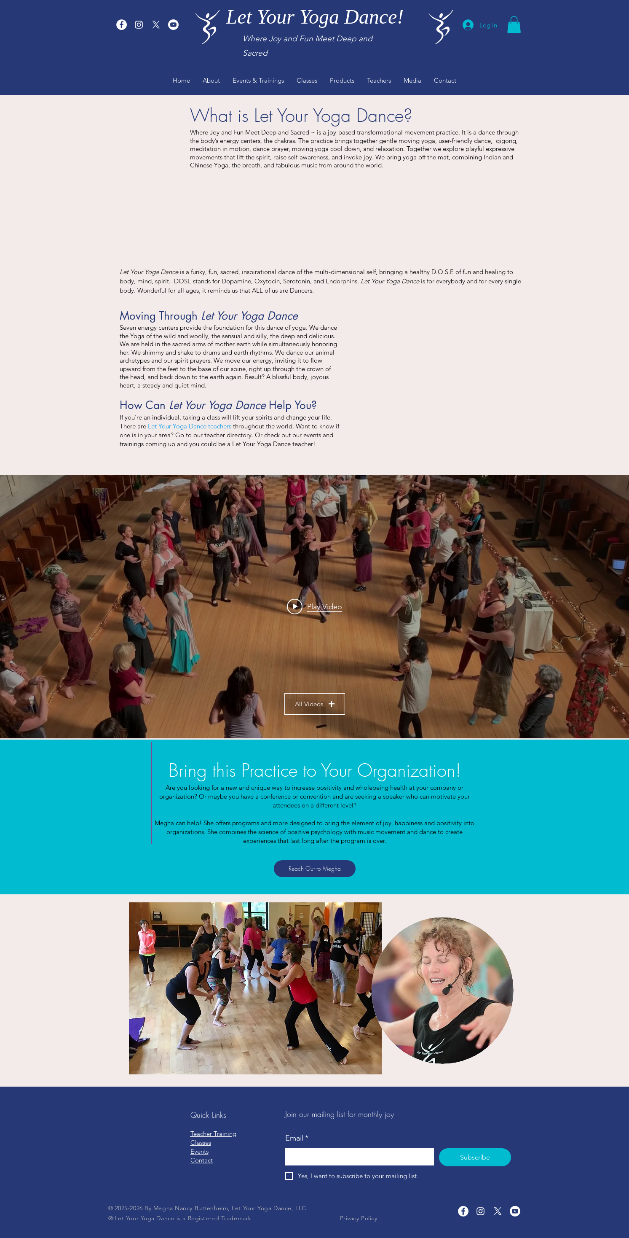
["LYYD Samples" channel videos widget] (314, 606)
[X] (156, 24)
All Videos (315, 704)
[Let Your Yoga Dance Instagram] (139, 24)
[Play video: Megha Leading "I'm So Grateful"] (314, 606)
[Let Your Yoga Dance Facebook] (121, 24)
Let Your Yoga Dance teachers (189, 426)
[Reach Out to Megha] (315, 868)
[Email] (357, 1157)
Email (296, 1138)
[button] (514, 24)
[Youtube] (173, 24)
